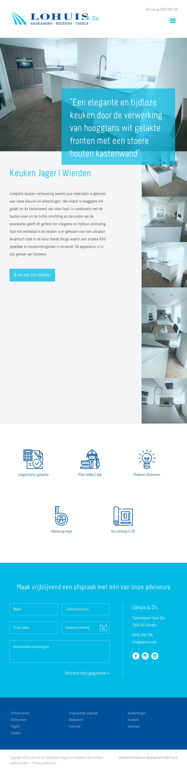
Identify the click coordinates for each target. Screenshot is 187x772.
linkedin (154, 655)
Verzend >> (87, 673)
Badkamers (76, 720)
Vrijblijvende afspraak (83, 713)
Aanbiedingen (137, 713)
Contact (16, 733)
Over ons (74, 727)
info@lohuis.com (144, 642)
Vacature (133, 727)
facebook (135, 655)
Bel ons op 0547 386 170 (162, 10)
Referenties (19, 720)
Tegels (15, 727)
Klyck (174, 758)
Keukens (133, 720)
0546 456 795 (142, 635)
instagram (145, 655)
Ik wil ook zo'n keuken (32, 275)
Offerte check (20, 713)
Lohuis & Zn (55, 18)
